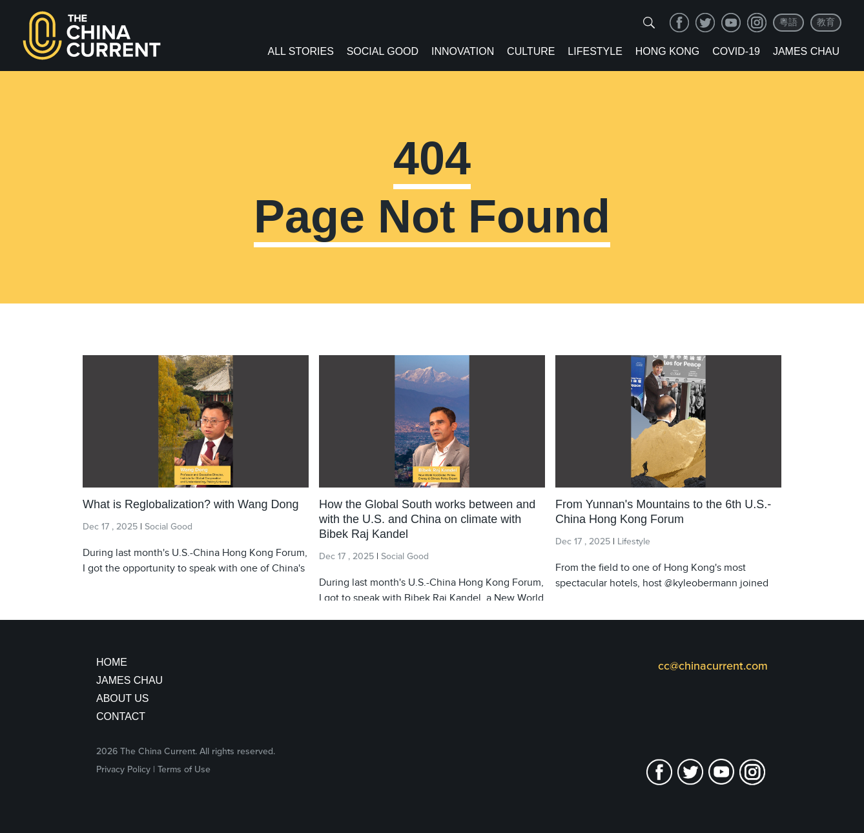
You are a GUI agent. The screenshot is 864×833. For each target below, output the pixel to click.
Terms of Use (184, 769)
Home (111, 662)
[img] (649, 22)
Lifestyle (595, 51)
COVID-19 (736, 51)
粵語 (788, 22)
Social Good (382, 51)
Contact (120, 716)
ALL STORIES (301, 51)
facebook (679, 22)
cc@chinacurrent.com (713, 666)
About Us (122, 698)
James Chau (806, 51)
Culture (531, 51)
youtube (731, 22)
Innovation (462, 51)
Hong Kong (667, 51)
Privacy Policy (123, 769)
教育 (826, 22)
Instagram (756, 22)
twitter (705, 22)
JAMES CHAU (129, 680)
